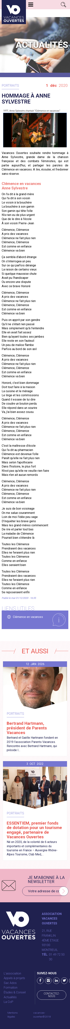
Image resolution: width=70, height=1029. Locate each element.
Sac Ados (10, 983)
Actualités (10, 997)
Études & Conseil (15, 992)
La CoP (8, 1002)
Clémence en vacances (28, 617)
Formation (10, 987)
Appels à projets (14, 978)
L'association (12, 973)
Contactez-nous (52, 995)
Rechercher (63, 4)
